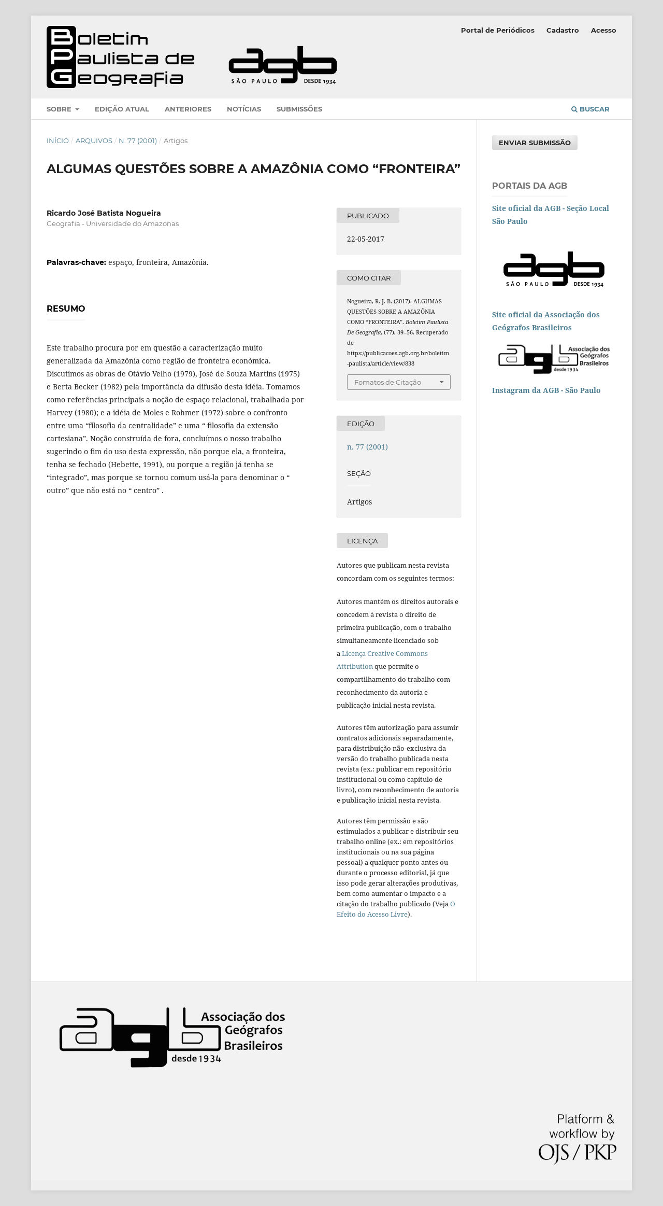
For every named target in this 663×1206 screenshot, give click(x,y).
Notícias (244, 109)
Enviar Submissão (535, 142)
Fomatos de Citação (387, 382)
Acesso (603, 30)
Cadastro (562, 30)
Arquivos (94, 140)
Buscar (590, 109)
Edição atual (122, 109)
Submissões (299, 109)
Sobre (60, 109)
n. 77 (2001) (138, 140)
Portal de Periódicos (498, 30)
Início (58, 140)
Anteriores (188, 109)
